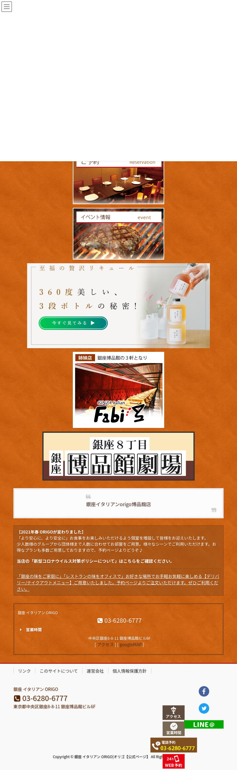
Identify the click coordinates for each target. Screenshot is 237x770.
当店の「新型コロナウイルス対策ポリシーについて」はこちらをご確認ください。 (96, 561)
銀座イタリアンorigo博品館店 (118, 504)
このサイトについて (59, 671)
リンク (24, 671)
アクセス (105, 644)
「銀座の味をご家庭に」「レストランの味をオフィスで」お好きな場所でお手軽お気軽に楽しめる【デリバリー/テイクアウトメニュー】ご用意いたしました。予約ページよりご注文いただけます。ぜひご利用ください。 (118, 582)
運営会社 (95, 671)
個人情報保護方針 (130, 671)
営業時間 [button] (30, 630)
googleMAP (131, 644)
